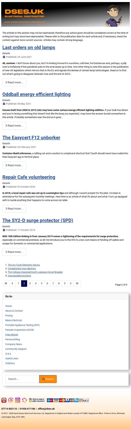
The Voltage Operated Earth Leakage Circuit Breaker (35, 272)
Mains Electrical (13, 320)
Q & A (8, 353)
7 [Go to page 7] (53, 283)
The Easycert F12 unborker (31, 137)
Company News (13, 344)
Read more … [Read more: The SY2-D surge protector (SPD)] (14, 252)
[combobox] (22, 379)
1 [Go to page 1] (18, 283)
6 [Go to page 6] (47, 283)
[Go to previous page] (12, 283)
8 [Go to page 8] (59, 283)
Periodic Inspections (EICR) (19, 329)
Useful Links (11, 358)
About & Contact (14, 310)
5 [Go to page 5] (41, 283)
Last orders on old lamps (28, 47)
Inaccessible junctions (19, 275)
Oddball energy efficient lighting (36, 94)
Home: (8, 306)
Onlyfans (10, 363)
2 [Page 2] (24, 283)
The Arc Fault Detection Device (24, 265)
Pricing (9, 315)
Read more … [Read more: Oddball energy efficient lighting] (14, 125)
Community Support (16, 349)
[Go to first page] (6, 283)
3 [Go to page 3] (30, 283)
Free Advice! (11, 334)
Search (48, 379)
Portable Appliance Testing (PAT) (22, 325)
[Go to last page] (77, 283)
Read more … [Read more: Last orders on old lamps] (14, 82)
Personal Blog (12, 339)
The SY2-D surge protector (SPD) (37, 220)
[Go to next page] (71, 283)
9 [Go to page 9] (65, 283)
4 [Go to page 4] (36, 283)
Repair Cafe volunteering (28, 177)
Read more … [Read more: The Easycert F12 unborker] (14, 165)
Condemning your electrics (22, 268)
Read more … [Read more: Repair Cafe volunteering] (14, 208)
